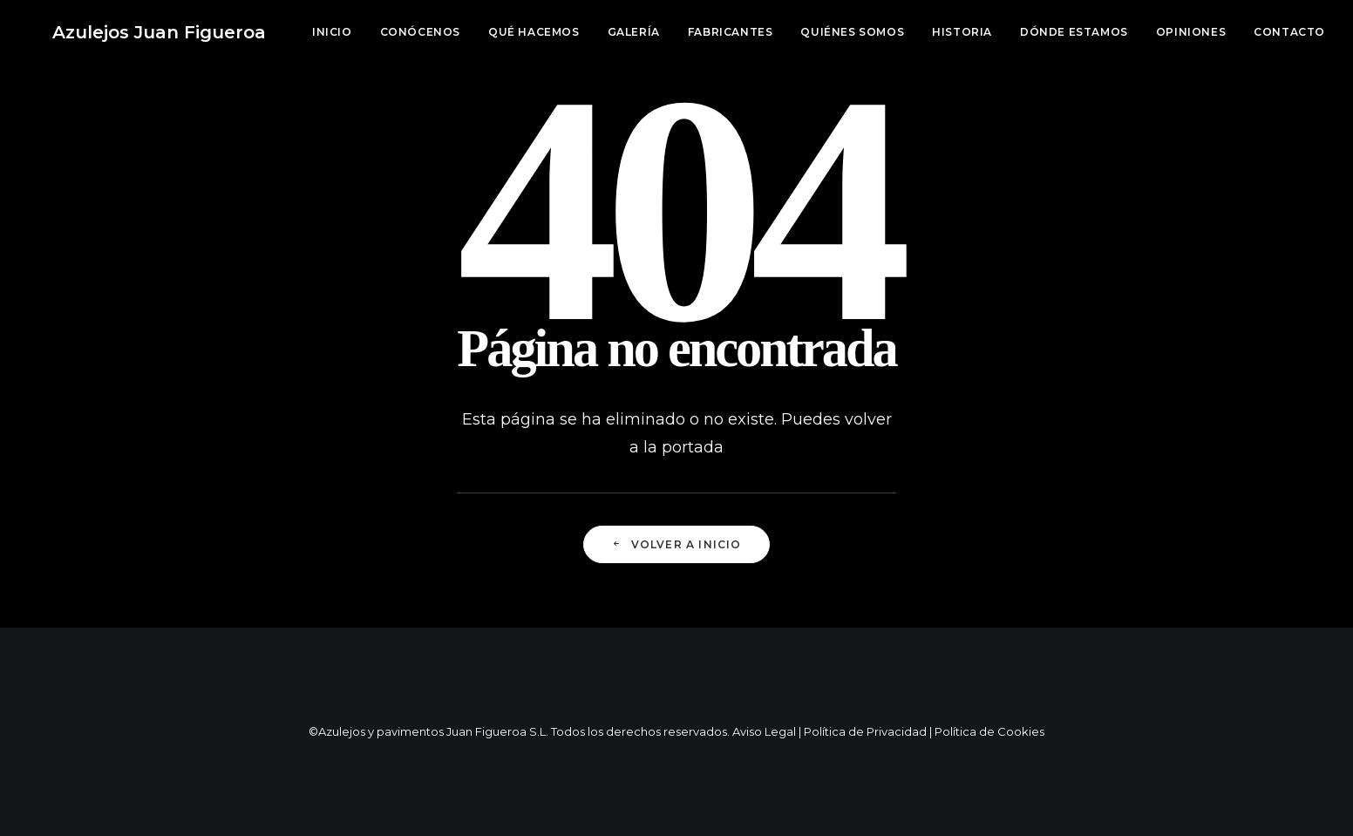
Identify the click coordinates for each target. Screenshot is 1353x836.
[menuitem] (338, 32)
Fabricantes (730, 31)
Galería (634, 31)
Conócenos (420, 31)
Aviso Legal (764, 731)
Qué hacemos (534, 31)
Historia (962, 31)
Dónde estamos (1074, 31)
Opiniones (1191, 31)
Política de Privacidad (865, 731)
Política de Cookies (989, 731)
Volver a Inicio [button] (676, 544)
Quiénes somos (852, 31)
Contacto (1289, 31)
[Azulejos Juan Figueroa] (134, 32)
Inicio (332, 31)
